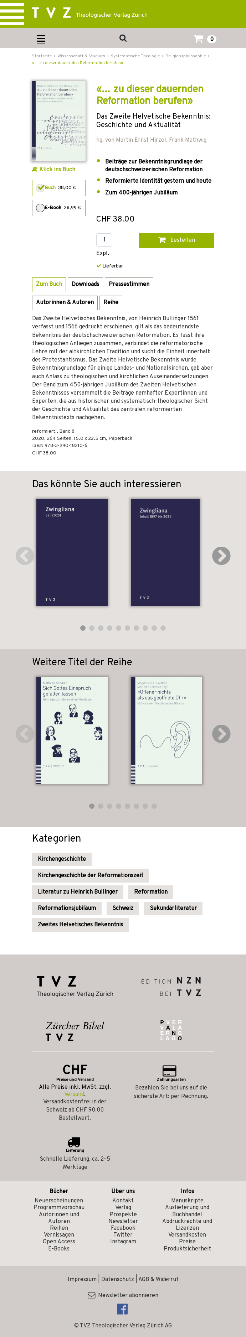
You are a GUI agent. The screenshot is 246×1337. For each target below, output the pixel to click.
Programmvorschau (59, 1207)
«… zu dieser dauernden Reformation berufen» (77, 63)
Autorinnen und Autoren (59, 1218)
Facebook (123, 1228)
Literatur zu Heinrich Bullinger (78, 892)
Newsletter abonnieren (123, 1295)
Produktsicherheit (187, 1249)
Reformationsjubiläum (67, 908)
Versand (74, 1094)
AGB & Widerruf (158, 1279)
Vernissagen (59, 1235)
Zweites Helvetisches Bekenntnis (80, 924)
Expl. (102, 253)
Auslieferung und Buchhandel (187, 1211)
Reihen (59, 1228)
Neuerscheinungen (59, 1201)
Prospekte (123, 1214)
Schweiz (122, 908)
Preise (187, 1241)
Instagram (123, 1241)
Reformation (151, 892)
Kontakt (123, 1201)
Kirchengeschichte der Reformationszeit (90, 875)
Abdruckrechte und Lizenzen (187, 1225)
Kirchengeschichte (62, 859)
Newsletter (123, 1221)
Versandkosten (187, 1235)
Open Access (59, 1241)
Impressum (82, 1279)
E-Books (59, 1249)
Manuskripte (187, 1201)
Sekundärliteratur (173, 908)
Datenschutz (117, 1279)
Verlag (123, 1207)
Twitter (123, 1235)
